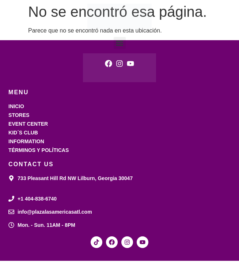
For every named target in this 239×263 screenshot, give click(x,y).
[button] (120, 43)
